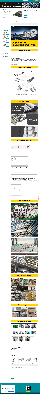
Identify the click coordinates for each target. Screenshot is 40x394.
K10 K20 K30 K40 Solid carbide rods (8, 32)
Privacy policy (23, 393)
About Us (7, 38)
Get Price (25, 15)
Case (27, 3)
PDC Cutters (4, 22)
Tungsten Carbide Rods (5, 12)
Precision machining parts (5, 11)
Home (10, 3)
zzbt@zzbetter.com (4, 0)
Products (14, 3)
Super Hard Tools (4, 17)
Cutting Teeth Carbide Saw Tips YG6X (7, 44)
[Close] (14, 385)
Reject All (5, 391)
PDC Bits (3, 23)
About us (18, 3)
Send (12, 378)
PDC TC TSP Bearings (5, 16)
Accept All (11, 391)
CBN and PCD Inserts (5, 27)
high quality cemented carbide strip (8, 37)
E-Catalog (24, 3)
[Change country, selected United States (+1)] (13, 371)
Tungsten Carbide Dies (5, 18)
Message (25, 374)
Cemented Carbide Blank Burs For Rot (7, 40)
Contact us (31, 3)
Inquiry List (36, 0)
